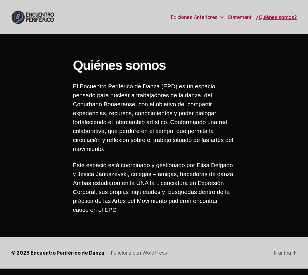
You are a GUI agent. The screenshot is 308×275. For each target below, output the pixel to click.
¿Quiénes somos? (276, 20)
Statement (240, 20)
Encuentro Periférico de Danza (67, 259)
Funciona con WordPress (139, 259)
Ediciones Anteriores (194, 20)
